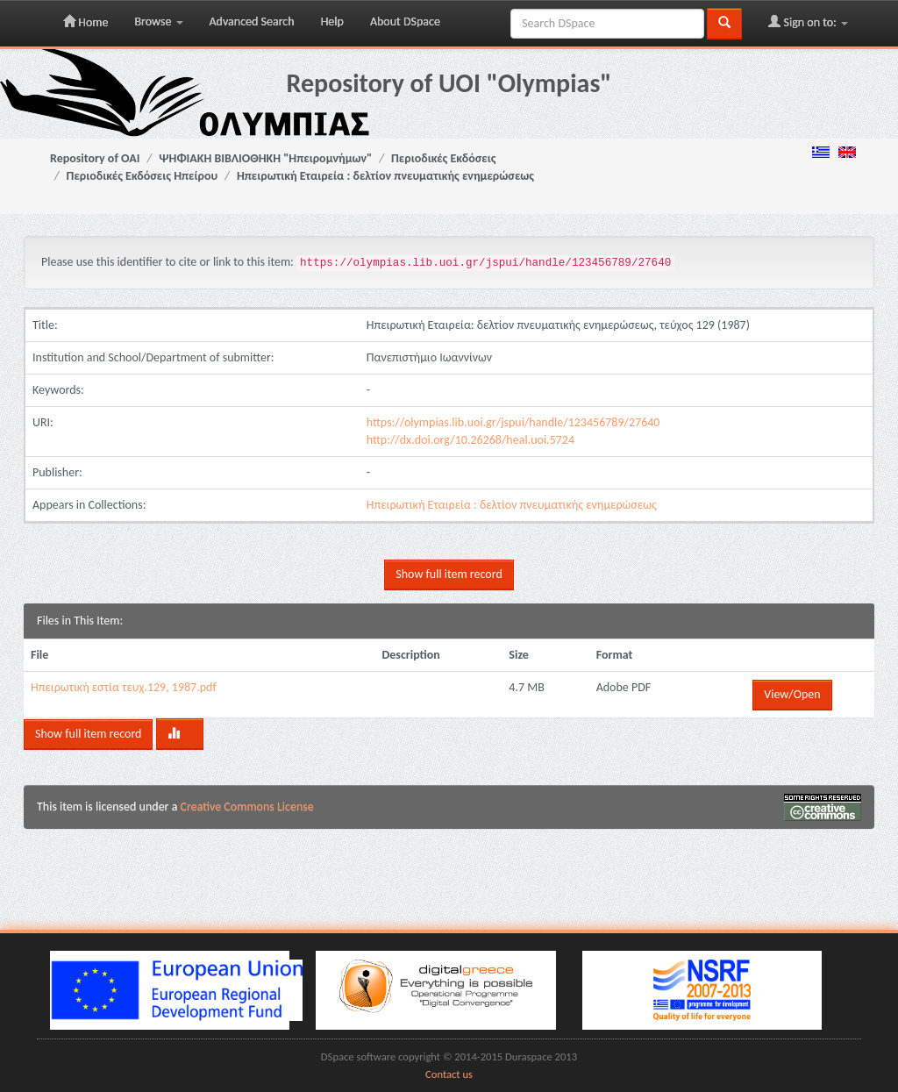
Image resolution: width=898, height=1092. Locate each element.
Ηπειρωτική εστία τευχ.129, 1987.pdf (124, 687)
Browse (158, 21)
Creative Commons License (247, 806)
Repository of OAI (94, 158)
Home (85, 22)
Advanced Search (252, 21)
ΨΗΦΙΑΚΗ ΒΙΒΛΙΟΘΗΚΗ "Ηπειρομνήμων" (265, 158)
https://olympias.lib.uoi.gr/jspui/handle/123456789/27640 (513, 422)
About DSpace (405, 21)
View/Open (792, 694)
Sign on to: (808, 22)
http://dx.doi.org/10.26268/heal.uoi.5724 (470, 439)
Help (332, 21)
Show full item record (449, 574)
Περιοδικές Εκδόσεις (443, 158)
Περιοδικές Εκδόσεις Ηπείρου (142, 175)
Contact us (449, 1074)
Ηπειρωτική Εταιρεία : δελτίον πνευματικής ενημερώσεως (385, 175)
